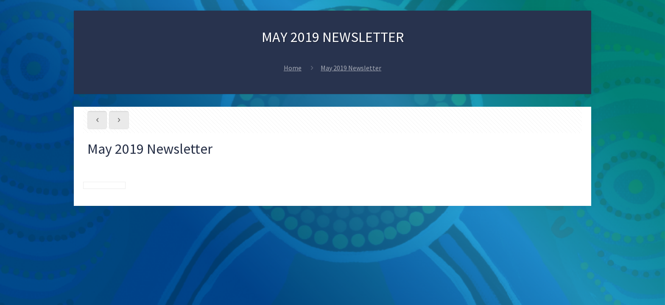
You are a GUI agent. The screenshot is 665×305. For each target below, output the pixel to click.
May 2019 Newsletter (351, 68)
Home (293, 68)
